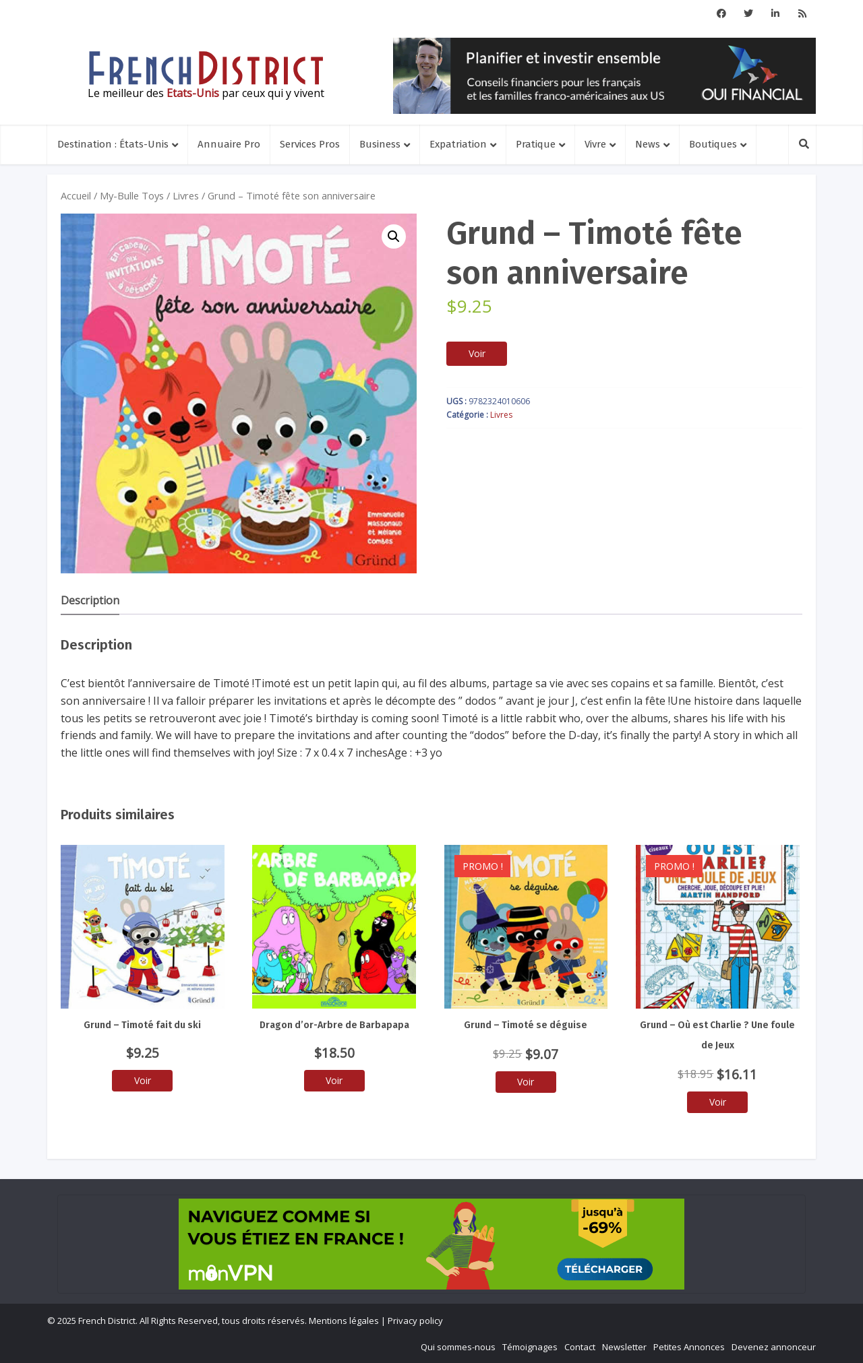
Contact (579, 1347)
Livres (186, 195)
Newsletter (624, 1347)
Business (379, 144)
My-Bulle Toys (132, 195)
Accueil (76, 195)
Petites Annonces (689, 1347)
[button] (394, 236)
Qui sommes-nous (458, 1347)
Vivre (595, 144)
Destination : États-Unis (113, 144)
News (647, 144)
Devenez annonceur (774, 1347)
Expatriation (458, 144)
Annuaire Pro (229, 144)
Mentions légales (344, 1320)
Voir (477, 353)
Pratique (536, 144)
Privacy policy (415, 1320)
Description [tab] (90, 600)
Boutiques (713, 144)
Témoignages (530, 1347)
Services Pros (310, 144)
